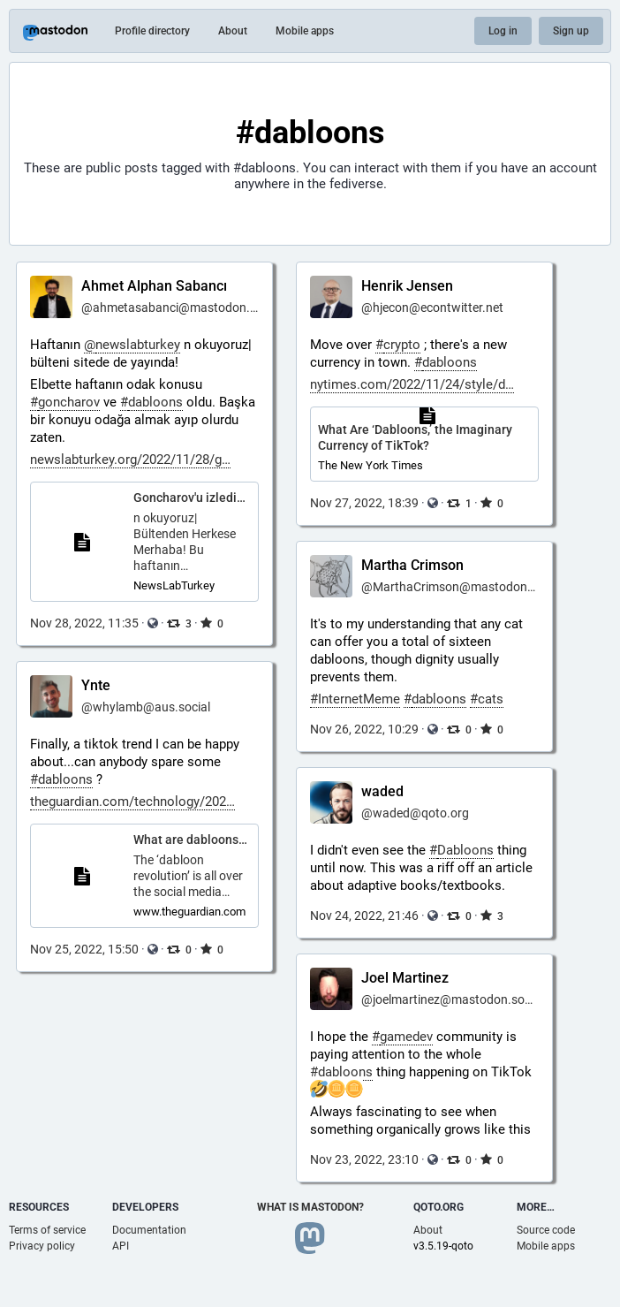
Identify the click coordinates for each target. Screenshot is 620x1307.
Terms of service (47, 1230)
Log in (503, 31)
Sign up (571, 31)
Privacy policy (42, 1246)
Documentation (149, 1230)
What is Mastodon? (310, 1207)
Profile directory (152, 31)
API (120, 1246)
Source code (546, 1230)
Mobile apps (305, 31)
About (232, 31)
